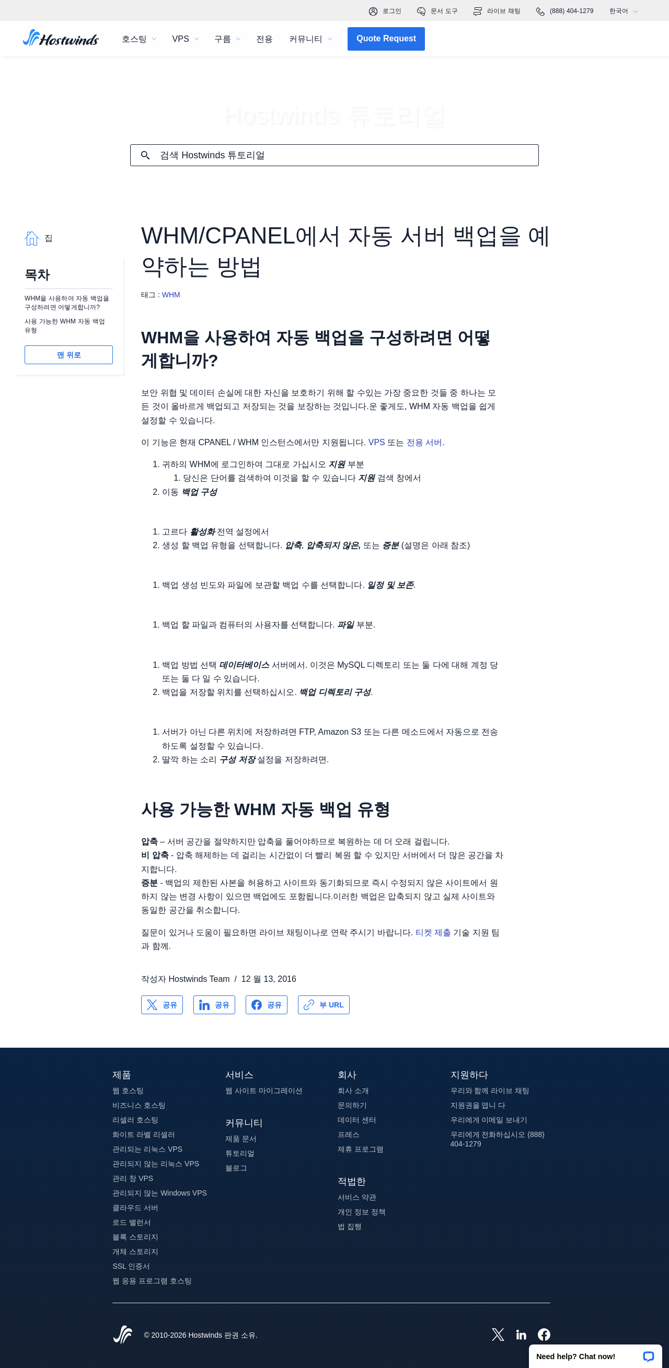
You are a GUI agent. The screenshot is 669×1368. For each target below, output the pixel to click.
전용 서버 (424, 442)
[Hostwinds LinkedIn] (515, 1335)
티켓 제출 (433, 932)
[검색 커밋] (145, 155)
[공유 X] (162, 1004)
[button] (595, 1353)
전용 (264, 38)
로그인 (385, 11)
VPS (376, 442)
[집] (61, 38)
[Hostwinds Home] (122, 1335)
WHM (171, 295)
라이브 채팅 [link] (497, 11)
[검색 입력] (349, 155)
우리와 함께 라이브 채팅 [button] (490, 1090)
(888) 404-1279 (565, 11)
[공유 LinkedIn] (214, 1004)
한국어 (626, 11)
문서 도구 (437, 11)
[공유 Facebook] (266, 1004)
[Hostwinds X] (492, 1335)
